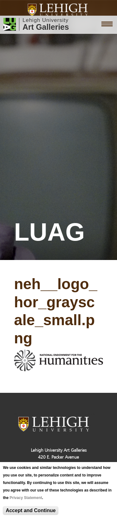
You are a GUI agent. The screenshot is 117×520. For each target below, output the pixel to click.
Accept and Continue (31, 510)
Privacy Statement (26, 498)
